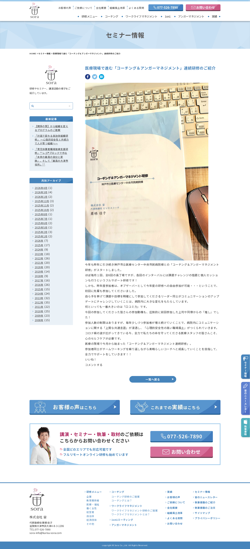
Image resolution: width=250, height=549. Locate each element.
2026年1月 (41, 197)
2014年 (39, 293)
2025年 (39, 245)
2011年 (39, 307)
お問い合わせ (175, 523)
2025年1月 (41, 236)
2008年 (39, 320)
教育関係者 (92, 500)
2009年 (39, 315)
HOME (33, 53)
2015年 (39, 289)
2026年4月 (41, 188)
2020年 (39, 267)
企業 (89, 496)
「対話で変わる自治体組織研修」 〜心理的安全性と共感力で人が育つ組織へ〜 (52, 139)
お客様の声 (64, 8)
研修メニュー (89, 16)
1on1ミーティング (122, 519)
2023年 (39, 254)
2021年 (39, 262)
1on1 (168, 16)
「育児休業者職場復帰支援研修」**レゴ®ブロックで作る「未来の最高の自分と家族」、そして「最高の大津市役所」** (51, 156)
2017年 (39, 280)
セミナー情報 (44, 53)
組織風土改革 (117, 8)
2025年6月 (41, 223)
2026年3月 (41, 192)
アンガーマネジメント (191, 16)
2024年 (39, 249)
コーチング (111, 16)
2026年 (39, 240)
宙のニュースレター (206, 497)
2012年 (39, 302)
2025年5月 (41, 227)
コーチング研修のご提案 (125, 496)
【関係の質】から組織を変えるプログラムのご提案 (51, 128)
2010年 (39, 311)
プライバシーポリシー (207, 518)
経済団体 (91, 520)
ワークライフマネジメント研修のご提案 (134, 510)
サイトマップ (202, 513)
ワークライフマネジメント (141, 16)
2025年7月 (41, 219)
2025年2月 (41, 232)
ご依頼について (84, 8)
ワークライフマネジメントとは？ (130, 514)
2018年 (39, 276)
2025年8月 (41, 214)
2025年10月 (42, 210)
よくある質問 (136, 8)
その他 (90, 524)
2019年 (39, 271)
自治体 (90, 516)
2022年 (39, 258)
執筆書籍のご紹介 (205, 502)
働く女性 (91, 508)
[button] (152, 359)
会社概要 (101, 8)
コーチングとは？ (121, 500)
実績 (214, 16)
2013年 (39, 298)
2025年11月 (42, 205)
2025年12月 (42, 201)
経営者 (90, 512)
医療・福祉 (92, 504)
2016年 (39, 284)
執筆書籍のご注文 (205, 507)
